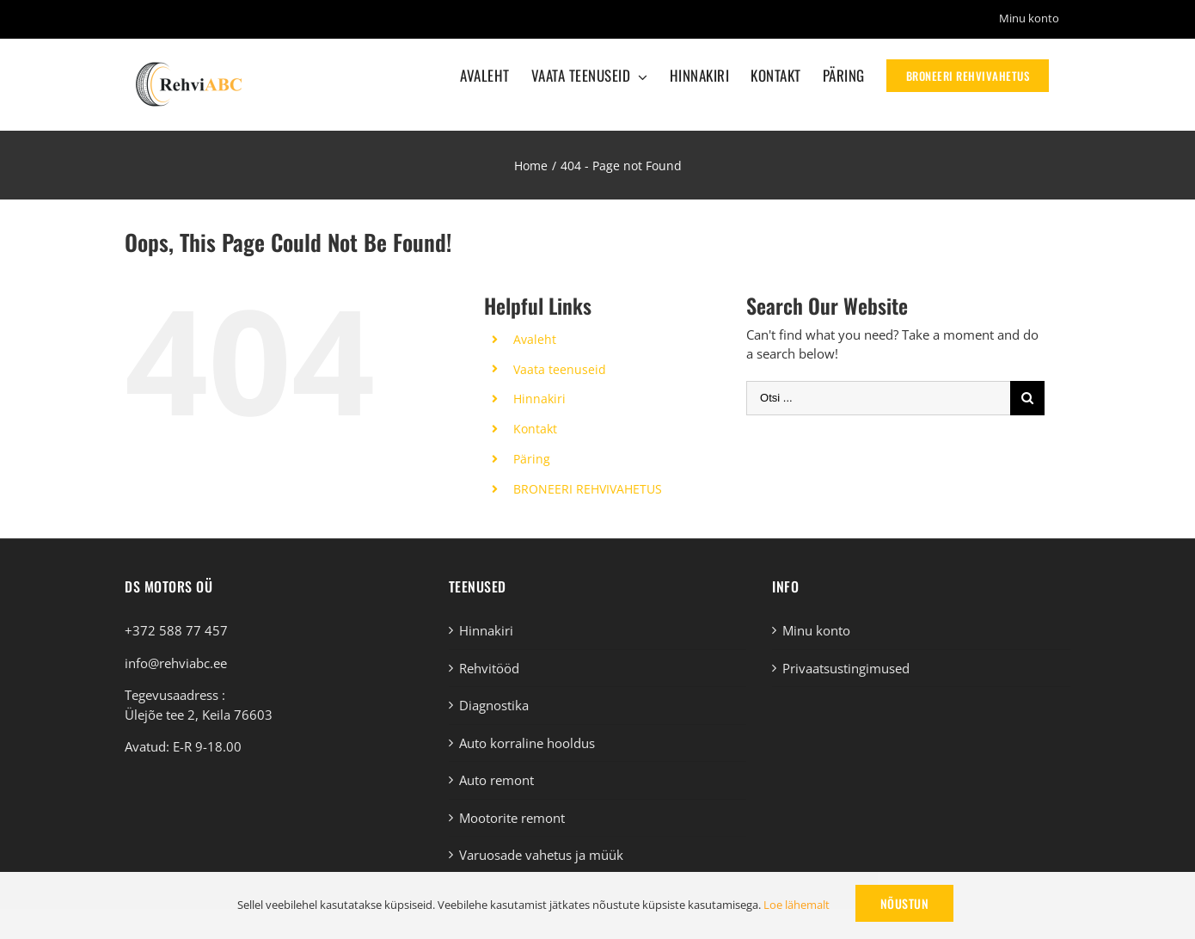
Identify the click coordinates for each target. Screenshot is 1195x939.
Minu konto (816, 630)
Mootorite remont (512, 817)
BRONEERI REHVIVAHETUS (587, 489)
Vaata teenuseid (559, 369)
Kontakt (535, 428)
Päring (531, 459)
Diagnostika (494, 705)
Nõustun (904, 903)
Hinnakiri (539, 398)
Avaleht (534, 339)
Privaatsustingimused (846, 668)
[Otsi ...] (878, 398)
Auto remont (496, 780)
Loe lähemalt (796, 904)
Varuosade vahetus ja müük (541, 854)
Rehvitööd (489, 668)
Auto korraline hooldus (527, 743)
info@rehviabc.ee (176, 663)
